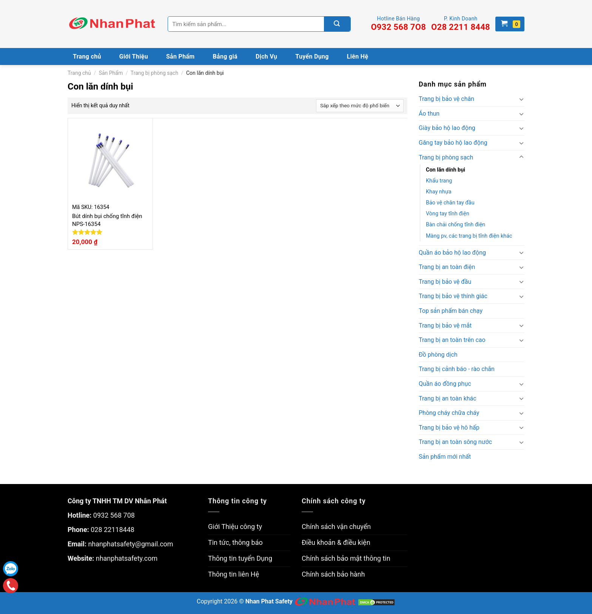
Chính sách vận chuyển (336, 526)
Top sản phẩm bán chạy (451, 310)
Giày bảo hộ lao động (447, 127)
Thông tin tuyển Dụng (240, 558)
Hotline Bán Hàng (398, 23)
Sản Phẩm (180, 56)
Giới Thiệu (133, 56)
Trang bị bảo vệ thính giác (453, 296)
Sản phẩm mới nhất (445, 456)
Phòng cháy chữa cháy (449, 412)
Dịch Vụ (266, 56)
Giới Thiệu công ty (235, 526)
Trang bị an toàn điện (447, 267)
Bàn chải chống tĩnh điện (455, 224)
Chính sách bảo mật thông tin (346, 558)
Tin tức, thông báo (235, 542)
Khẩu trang (439, 181)
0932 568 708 (114, 515)
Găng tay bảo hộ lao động (453, 142)
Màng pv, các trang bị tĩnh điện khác (469, 236)
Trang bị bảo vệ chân (446, 98)
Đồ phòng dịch (438, 354)
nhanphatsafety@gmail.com (130, 544)
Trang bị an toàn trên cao (452, 339)
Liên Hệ (357, 56)
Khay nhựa (439, 192)
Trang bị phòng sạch (154, 73)
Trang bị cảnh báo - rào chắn (457, 369)
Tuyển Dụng (312, 56)
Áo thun (429, 113)
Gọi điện (10, 586)
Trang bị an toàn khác (447, 398)
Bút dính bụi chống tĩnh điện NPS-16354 (107, 220)
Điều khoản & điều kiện (336, 542)
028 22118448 (112, 530)
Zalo (10, 568)
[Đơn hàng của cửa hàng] (360, 105)
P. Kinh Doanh (460, 23)
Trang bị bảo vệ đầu (445, 281)
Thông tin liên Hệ (233, 574)
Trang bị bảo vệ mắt (445, 325)
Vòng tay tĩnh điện (447, 213)
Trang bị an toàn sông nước (455, 441)
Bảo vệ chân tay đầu (450, 203)
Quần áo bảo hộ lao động (452, 252)
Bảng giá (225, 56)
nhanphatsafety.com (127, 558)
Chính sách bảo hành (333, 574)
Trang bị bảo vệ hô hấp (449, 427)
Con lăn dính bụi (445, 170)
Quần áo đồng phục (445, 383)
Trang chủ (87, 56)
